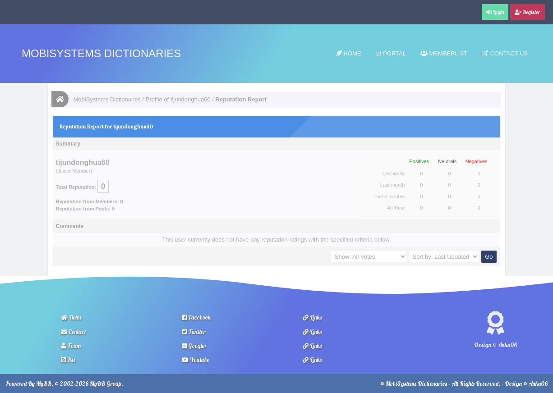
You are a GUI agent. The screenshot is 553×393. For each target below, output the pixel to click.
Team (71, 345)
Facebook (196, 317)
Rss (68, 359)
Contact (73, 331)
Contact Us (505, 53)
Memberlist (443, 53)
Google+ (194, 345)
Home (348, 53)
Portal (391, 53)
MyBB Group (105, 383)
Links (312, 317)
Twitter (194, 331)
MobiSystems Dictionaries (101, 53)
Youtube (195, 359)
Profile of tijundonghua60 (178, 99)
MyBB (43, 383)
